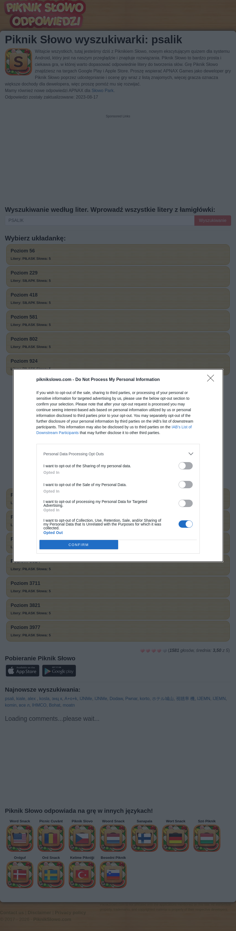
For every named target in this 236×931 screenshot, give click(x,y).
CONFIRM (79, 545)
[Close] (212, 380)
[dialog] (118, 465)
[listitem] (118, 454)
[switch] (186, 465)
